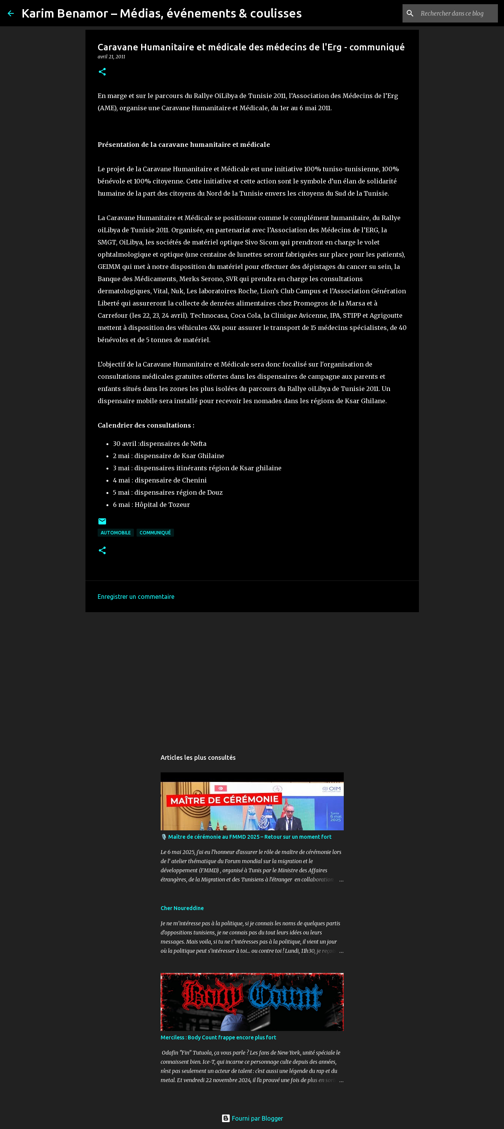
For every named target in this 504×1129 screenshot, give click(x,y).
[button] (102, 72)
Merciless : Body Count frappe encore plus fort (218, 1037)
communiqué (155, 532)
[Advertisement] (252, 677)
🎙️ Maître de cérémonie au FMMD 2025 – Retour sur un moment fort (246, 837)
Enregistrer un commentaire (136, 596)
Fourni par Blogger (252, 1118)
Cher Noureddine (182, 908)
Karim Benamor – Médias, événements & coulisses (161, 13)
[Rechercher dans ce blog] (458, 13)
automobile (116, 532)
